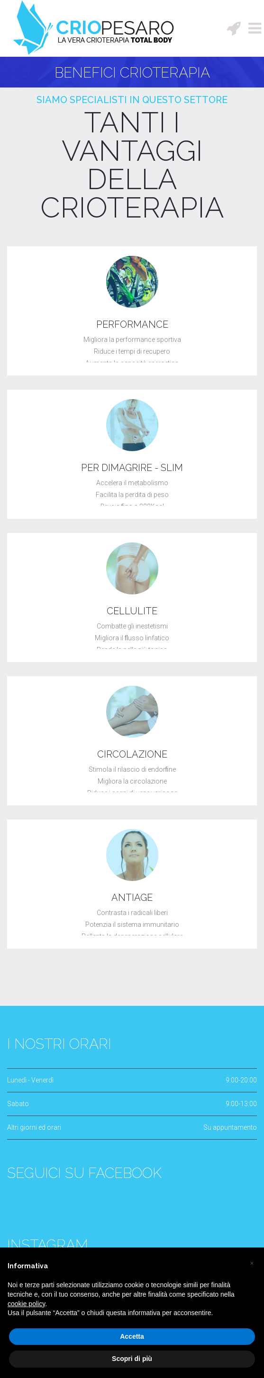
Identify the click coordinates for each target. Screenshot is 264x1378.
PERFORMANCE (132, 324)
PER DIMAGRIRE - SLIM (132, 467)
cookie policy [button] (26, 1304)
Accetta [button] (132, 1336)
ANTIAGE (132, 897)
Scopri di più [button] (132, 1358)
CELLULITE (132, 611)
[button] (251, 1262)
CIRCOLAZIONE (132, 754)
